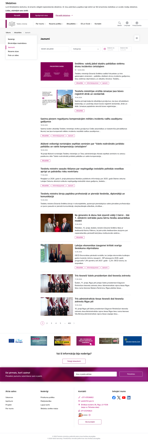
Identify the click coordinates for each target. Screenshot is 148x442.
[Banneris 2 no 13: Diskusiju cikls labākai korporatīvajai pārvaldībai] (39, 341)
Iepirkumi (9, 401)
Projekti (8, 405)
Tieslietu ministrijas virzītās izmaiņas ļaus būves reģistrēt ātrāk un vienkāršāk (99, 92)
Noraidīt (17, 15)
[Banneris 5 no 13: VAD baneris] (109, 341)
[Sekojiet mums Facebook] (114, 397)
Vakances (9, 397)
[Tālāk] (137, 341)
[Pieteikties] (131, 374)
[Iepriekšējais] (11, 341)
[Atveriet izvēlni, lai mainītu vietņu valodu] (127, 24)
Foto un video (13, 55)
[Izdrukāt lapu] (136, 38)
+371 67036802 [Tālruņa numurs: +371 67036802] (87, 397)
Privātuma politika (47, 397)
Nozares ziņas (13, 51)
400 (69, 323)
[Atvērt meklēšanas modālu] (119, 24)
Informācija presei (93, 83)
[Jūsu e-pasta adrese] (95, 374)
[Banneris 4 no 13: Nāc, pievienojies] (85, 341)
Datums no (110, 48)
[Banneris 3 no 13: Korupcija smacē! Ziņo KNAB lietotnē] (62, 341)
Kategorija (77, 49)
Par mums (10, 408)
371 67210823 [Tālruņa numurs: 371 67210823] (86, 411)
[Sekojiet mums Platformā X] (119, 397)
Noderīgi (11, 39)
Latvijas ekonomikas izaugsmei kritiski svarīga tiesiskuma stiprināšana (98, 247)
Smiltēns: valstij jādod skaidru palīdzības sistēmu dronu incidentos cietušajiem (100, 65)
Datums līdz (124, 48)
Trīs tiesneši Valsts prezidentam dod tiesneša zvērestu (102, 275)
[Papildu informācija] (89, 415)
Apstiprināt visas (41, 15)
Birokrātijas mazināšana (17, 43)
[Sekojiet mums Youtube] (124, 397)
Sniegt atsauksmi (74, 361)
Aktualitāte (79, 83)
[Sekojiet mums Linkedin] (129, 397)
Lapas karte (45, 405)
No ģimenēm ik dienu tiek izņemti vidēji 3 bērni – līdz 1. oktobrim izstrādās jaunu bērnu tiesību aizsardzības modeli (102, 218)
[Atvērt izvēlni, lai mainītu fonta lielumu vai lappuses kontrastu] (137, 24)
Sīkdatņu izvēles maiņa (49, 408)
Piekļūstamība (46, 401)
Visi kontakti (90, 422)
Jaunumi (11, 47)
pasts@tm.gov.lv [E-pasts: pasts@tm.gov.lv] (87, 401)
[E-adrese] (83, 415)
